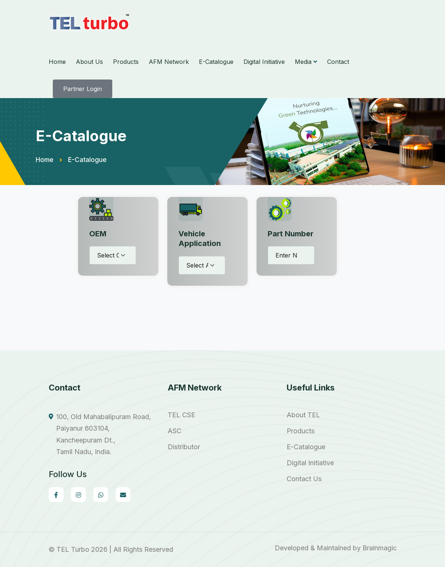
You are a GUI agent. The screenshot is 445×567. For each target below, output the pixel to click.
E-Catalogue (216, 61)
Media (303, 61)
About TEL (303, 415)
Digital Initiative (264, 61)
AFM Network (169, 61)
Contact (338, 61)
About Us (89, 61)
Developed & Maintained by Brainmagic (336, 548)
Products (126, 61)
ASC (174, 431)
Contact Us (304, 479)
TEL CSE (181, 415)
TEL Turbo (73, 549)
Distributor (184, 447)
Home (57, 61)
